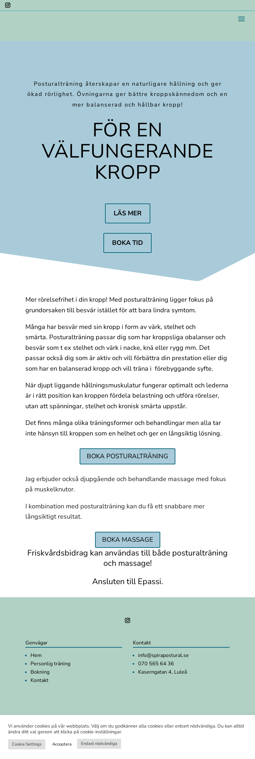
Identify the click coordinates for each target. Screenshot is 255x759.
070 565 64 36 (156, 663)
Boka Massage (127, 539)
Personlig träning (50, 663)
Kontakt (39, 680)
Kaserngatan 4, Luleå (162, 672)
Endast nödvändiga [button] (99, 743)
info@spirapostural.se (163, 655)
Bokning (40, 672)
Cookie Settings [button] (26, 744)
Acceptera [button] (62, 744)
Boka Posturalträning (127, 456)
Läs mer (128, 213)
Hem (36, 655)
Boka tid (127, 242)
